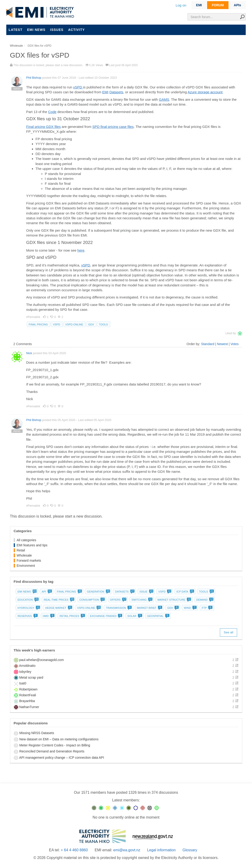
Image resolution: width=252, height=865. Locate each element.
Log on (181, 5)
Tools (103, 324)
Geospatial (157, 616)
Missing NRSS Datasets (36, 733)
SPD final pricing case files (113, 127)
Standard (207, 344)
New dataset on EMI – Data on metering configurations (58, 739)
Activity (76, 30)
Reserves (27, 616)
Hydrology (28, 607)
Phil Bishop (33, 77)
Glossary (189, 850)
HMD (48, 616)
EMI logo (41, 12)
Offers (118, 599)
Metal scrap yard (31, 677)
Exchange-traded (105, 616)
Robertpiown (28, 689)
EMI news (36, 30)
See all (228, 632)
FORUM (218, 5)
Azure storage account (205, 92)
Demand (204, 599)
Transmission (118, 607)
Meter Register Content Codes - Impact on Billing (54, 745)
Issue (146, 591)
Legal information (161, 850)
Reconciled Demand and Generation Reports (51, 751)
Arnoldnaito (27, 665)
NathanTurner (29, 707)
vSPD (78, 87)
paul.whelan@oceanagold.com (41, 660)
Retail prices (72, 616)
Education (28, 599)
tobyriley (25, 672)
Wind (190, 607)
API (46, 591)
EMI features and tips (32, 545)
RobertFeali (27, 695)
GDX (91, 324)
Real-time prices (58, 599)
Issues (56, 30)
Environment (26, 565)
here (80, 250)
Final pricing (38, 324)
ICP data (184, 591)
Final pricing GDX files (43, 127)
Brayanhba (27, 701)
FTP (207, 607)
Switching (141, 599)
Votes (234, 344)
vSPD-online (74, 324)
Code (52, 112)
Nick (29, 353)
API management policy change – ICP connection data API (61, 757)
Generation (98, 591)
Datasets (116, 92)
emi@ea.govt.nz (126, 850)
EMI (199, 5)
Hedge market (58, 607)
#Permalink (33, 317)
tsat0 (22, 683)
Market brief (149, 607)
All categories (26, 540)
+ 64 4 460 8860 (74, 850)
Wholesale (24, 555)
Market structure (174, 599)
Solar (134, 616)
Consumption (91, 599)
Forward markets (29, 560)
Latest (15, 30)
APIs (237, 5)
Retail (21, 550)
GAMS (164, 99)
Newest (222, 344)
